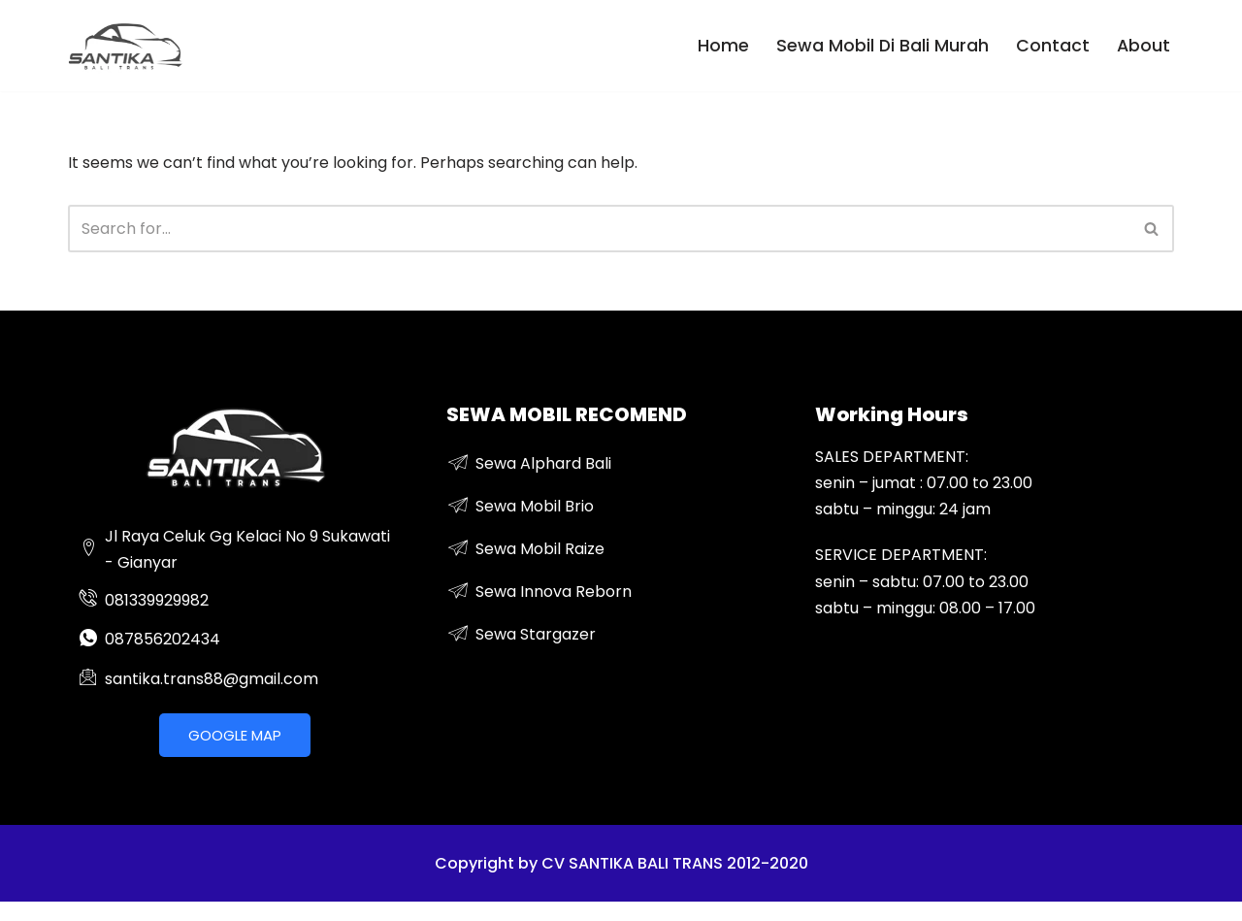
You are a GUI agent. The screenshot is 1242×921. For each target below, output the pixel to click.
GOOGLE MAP (234, 735)
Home (723, 45)
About (1143, 45)
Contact (1053, 45)
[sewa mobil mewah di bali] (126, 45)
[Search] (599, 228)
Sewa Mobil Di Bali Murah (882, 45)
